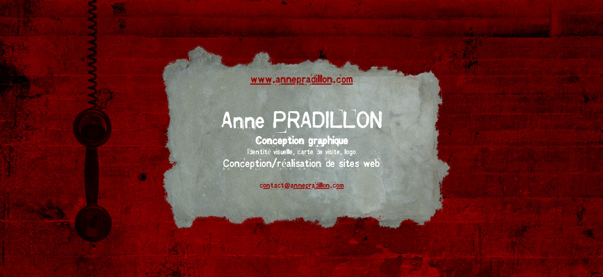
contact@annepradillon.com (302, 185)
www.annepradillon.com (301, 79)
